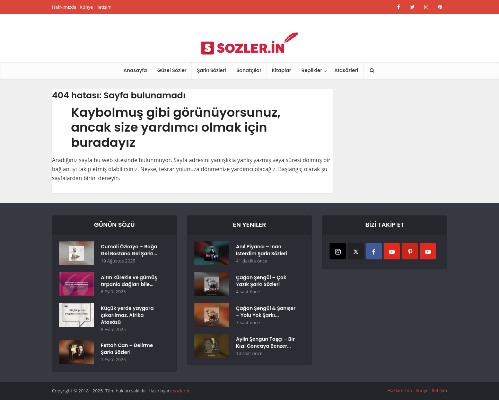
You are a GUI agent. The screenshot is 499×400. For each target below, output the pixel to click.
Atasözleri (346, 70)
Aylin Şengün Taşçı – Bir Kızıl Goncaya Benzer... (265, 342)
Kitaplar (281, 70)
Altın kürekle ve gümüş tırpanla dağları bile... (129, 281)
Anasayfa (135, 70)
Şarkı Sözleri (211, 70)
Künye (86, 7)
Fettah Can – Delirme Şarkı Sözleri (127, 349)
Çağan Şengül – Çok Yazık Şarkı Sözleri (261, 281)
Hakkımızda (64, 7)
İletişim (104, 7)
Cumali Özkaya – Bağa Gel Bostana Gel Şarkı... (129, 250)
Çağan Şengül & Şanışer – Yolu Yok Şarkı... (266, 312)
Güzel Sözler (171, 70)
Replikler (311, 70)
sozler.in (182, 391)
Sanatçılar (248, 70)
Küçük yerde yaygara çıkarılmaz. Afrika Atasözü (127, 315)
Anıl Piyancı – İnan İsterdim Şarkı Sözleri (261, 250)
